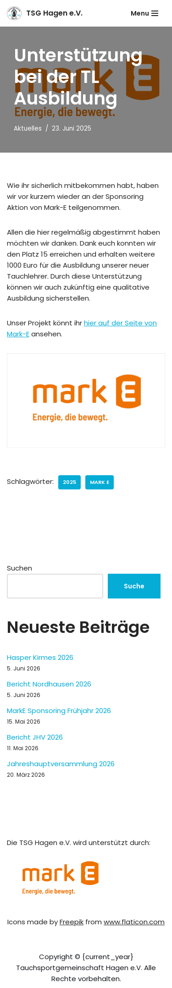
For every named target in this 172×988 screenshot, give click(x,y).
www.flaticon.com (134, 922)
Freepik (71, 922)
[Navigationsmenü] (144, 13)
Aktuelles (28, 128)
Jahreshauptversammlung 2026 (61, 763)
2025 (69, 482)
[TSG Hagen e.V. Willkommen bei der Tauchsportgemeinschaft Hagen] (45, 13)
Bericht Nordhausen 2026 (49, 684)
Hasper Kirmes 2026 (40, 657)
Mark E (99, 482)
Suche (134, 586)
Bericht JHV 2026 (35, 737)
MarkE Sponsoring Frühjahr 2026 (59, 710)
